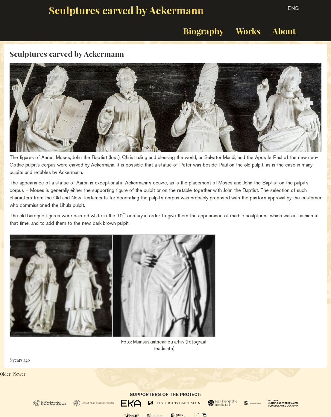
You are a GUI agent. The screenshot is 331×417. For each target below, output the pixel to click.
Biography (203, 30)
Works (248, 30)
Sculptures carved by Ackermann (126, 10)
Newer (19, 374)
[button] (288, 10)
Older (5, 374)
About (284, 30)
